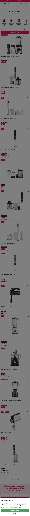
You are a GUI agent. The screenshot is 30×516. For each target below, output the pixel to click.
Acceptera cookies (15, 510)
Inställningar (15, 513)
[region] (15, 507)
